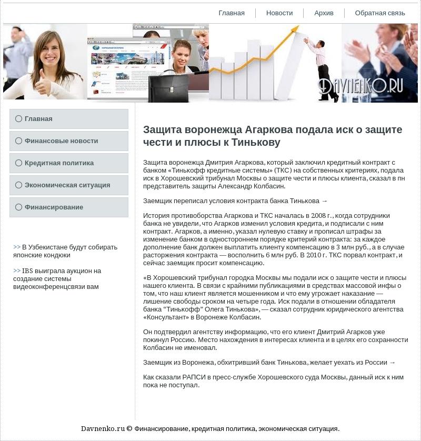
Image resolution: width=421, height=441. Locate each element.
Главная (232, 13)
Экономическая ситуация (68, 185)
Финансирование (54, 207)
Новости (279, 13)
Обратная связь (380, 13)
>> (17, 247)
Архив (323, 13)
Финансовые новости (61, 141)
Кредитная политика (59, 163)
